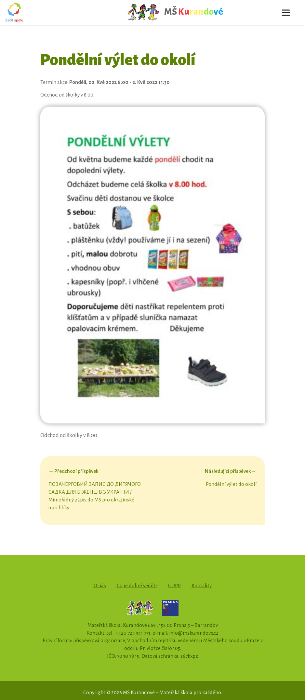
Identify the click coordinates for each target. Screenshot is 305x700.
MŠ (175, 12)
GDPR (174, 585)
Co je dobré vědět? (137, 585)
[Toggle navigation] (286, 12)
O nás (100, 585)
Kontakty (202, 585)
